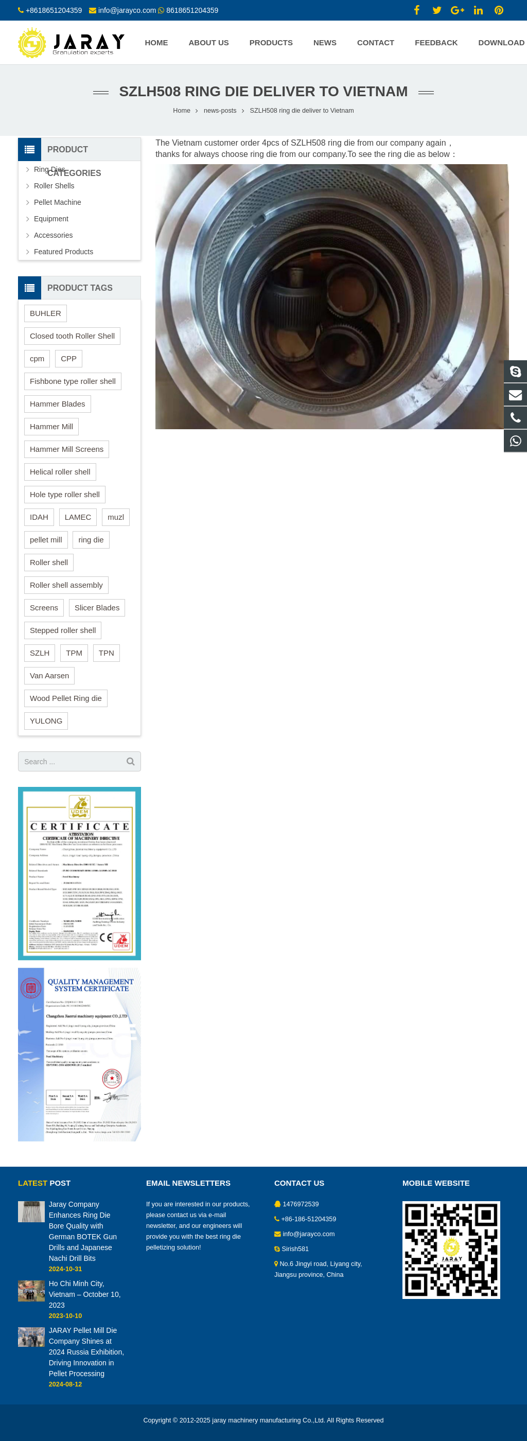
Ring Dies (49, 169)
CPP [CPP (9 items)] (69, 358)
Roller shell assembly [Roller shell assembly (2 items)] (66, 585)
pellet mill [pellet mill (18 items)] (46, 539)
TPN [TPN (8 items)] (106, 652)
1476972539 (301, 1204)
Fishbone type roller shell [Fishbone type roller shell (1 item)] (73, 381)
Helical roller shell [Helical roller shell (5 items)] (60, 471)
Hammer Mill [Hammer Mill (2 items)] (51, 426)
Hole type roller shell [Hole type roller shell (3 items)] (65, 494)
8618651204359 (192, 10)
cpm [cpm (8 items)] (37, 358)
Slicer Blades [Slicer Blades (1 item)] (97, 607)
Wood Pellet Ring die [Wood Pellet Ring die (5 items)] (66, 698)
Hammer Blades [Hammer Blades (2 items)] (57, 403)
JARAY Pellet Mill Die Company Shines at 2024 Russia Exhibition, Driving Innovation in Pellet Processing (86, 1352)
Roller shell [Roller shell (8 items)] (49, 562)
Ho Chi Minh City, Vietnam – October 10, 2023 (85, 1294)
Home (181, 110)
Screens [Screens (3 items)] (44, 607)
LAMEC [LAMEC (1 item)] (78, 517)
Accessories (53, 235)
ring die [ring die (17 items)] (90, 539)
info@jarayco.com (309, 1234)
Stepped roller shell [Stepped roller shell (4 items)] (63, 630)
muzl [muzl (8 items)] (116, 517)
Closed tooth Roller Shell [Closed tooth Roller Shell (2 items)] (72, 335)
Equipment (51, 219)
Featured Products (63, 252)
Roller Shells (54, 186)
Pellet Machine (57, 202)
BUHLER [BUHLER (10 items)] (45, 313)
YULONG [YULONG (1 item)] (46, 720)
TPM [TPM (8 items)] (74, 652)
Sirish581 (295, 1249)
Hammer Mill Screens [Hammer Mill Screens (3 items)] (66, 449)
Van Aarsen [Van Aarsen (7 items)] (49, 675)
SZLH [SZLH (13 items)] (39, 652)
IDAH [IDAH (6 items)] (39, 517)
